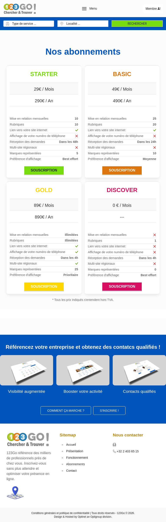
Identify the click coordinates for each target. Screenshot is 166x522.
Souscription (44, 170)
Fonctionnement (77, 457)
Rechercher (137, 23)
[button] (89, 8)
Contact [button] (71, 470)
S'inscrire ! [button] (109, 410)
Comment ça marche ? (65, 410)
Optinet (82, 516)
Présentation (74, 451)
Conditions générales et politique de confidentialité (60, 513)
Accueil (71, 444)
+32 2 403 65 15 (127, 451)
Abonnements (75, 464)
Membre (153, 8)
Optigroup (96, 516)
